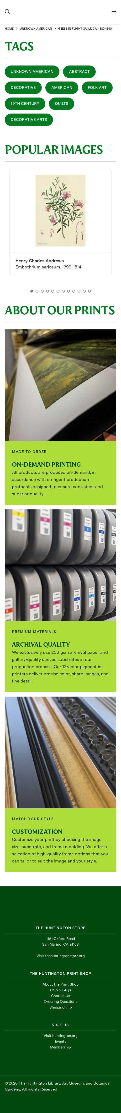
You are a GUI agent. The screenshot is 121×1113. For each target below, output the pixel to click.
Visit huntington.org (61, 1036)
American (61, 87)
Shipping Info (60, 1007)
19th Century (25, 103)
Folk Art (97, 87)
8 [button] (68, 291)
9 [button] (73, 291)
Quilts (61, 103)
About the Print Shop (60, 984)
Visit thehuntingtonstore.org (61, 956)
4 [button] (47, 291)
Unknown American (32, 71)
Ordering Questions (60, 1001)
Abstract (79, 71)
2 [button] (37, 291)
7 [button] (63, 291)
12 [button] (89, 291)
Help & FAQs (60, 990)
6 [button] (58, 291)
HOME (9, 28)
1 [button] (31, 291)
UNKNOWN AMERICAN (36, 28)
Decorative (23, 87)
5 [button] (52, 291)
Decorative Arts (29, 119)
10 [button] (79, 291)
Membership (60, 1047)
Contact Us (60, 996)
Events (60, 1041)
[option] (60, 222)
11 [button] (84, 291)
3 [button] (42, 291)
